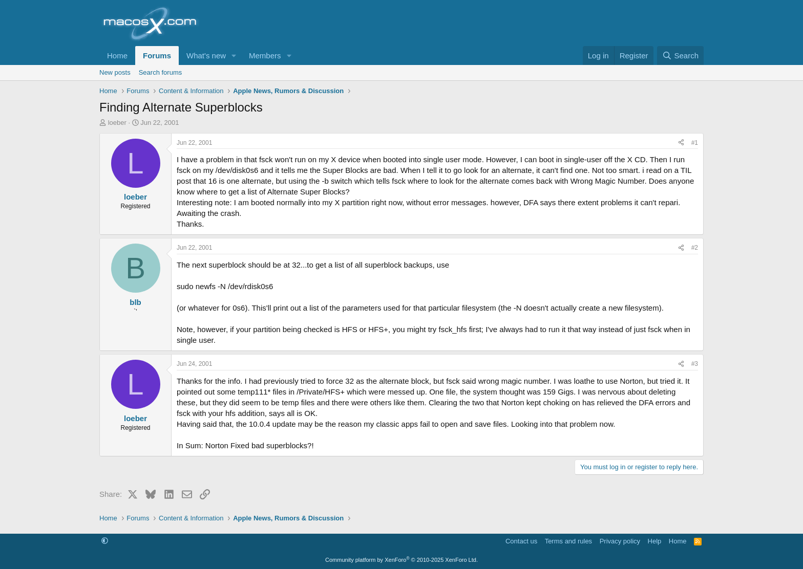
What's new (206, 55)
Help (655, 541)
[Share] (681, 143)
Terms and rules (568, 541)
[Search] (680, 55)
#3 (694, 363)
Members (265, 55)
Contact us (521, 541)
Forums (157, 55)
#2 (694, 247)
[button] (234, 55)
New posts (115, 72)
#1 (694, 142)
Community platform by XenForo (401, 560)
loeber (117, 122)
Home (117, 55)
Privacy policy (620, 541)
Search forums (160, 72)
